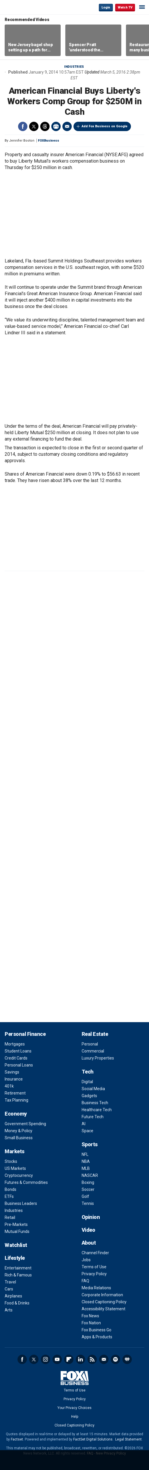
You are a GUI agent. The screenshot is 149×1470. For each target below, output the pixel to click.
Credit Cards (16, 1058)
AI (83, 1123)
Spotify (115, 1359)
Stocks (11, 1161)
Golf (85, 1196)
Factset (17, 1439)
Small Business (19, 1137)
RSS (92, 1359)
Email (67, 126)
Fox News (90, 1316)
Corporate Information (102, 1294)
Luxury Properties (98, 1058)
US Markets (15, 1168)
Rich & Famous (18, 1275)
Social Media (93, 1088)
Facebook (22, 126)
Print (56, 126)
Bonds (10, 1189)
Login (105, 7)
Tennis (88, 1203)
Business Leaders (21, 1203)
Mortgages (15, 1044)
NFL (85, 1154)
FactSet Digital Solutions (93, 1439)
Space (87, 1130)
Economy (16, 1114)
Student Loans (18, 1051)
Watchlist (16, 1245)
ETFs (9, 1196)
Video (88, 1230)
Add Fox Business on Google (104, 126)
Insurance (14, 1079)
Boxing (88, 1182)
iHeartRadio (127, 1359)
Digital (87, 1081)
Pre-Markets (16, 1224)
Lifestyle (15, 1258)
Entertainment (18, 1268)
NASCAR (90, 1175)
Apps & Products (97, 1337)
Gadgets (89, 1095)
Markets (14, 1151)
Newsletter (103, 1359)
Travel (10, 1282)
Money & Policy (18, 1130)
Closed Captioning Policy (104, 1301)
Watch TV (125, 7)
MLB (86, 1168)
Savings (12, 1072)
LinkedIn (80, 1359)
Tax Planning (16, 1100)
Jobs (86, 1259)
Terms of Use (94, 1266)
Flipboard (68, 1359)
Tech (88, 1072)
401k (9, 1086)
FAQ (85, 1280)
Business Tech (95, 1102)
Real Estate (95, 1034)
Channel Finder (95, 1252)
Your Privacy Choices (74, 1408)
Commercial (93, 1051)
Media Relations (96, 1287)
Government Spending (25, 1123)
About (89, 1243)
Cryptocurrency (19, 1175)
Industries (74, 67)
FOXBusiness (48, 140)
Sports (90, 1144)
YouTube (57, 1359)
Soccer (88, 1189)
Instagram (45, 1359)
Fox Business (24, 7)
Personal (90, 1044)
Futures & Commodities (26, 1182)
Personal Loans (19, 1065)
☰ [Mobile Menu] (142, 7)
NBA (86, 1161)
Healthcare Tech (97, 1109)
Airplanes (13, 1296)
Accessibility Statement (103, 1309)
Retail (10, 1217)
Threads (45, 126)
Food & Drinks (17, 1303)
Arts (9, 1310)
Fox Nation (91, 1323)
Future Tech (93, 1116)
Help (74, 1417)
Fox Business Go (96, 1330)
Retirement (15, 1093)
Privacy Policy (94, 1273)
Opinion (91, 1217)
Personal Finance (25, 1034)
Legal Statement (128, 1439)
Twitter (33, 126)
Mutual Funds (17, 1231)
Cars (9, 1289)
